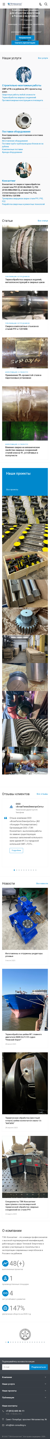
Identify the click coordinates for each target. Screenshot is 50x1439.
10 (35, 870)
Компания (7, 1377)
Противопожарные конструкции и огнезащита (22, 100)
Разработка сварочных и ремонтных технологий (23, 204)
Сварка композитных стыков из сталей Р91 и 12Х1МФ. (22, 327)
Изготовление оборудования (15, 141)
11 (29, 1342)
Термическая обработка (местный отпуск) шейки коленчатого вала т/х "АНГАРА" (23, 1121)
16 (41, 1342)
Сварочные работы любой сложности (18, 95)
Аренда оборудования (12, 152)
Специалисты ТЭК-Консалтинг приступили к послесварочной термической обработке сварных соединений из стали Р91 (22, 1205)
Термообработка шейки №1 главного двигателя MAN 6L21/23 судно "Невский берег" (23, 1037)
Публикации (8, 1397)
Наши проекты (9, 1391)
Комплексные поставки (12, 149)
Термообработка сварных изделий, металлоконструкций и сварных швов (25, 281)
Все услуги (43, 58)
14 (37, 1342)
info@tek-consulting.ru (16, 1425)
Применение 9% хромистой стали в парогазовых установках (23, 376)
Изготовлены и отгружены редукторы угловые (24, 954)
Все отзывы (42, 794)
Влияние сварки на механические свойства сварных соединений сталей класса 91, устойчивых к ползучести (22, 451)
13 (34, 1342)
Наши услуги (8, 1384)
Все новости (42, 883)
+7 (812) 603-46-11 (15, 1411)
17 (44, 1342)
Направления (25, 38)
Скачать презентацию (25, 43)
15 (39, 1342)
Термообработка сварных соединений (19, 97)
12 (32, 1342)
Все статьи (43, 221)
